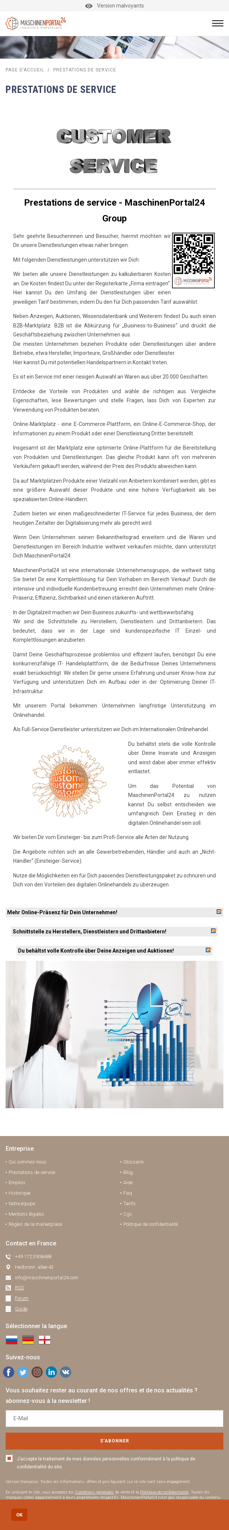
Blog (128, 1172)
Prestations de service (32, 1172)
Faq (127, 1193)
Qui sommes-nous (27, 1162)
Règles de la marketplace (35, 1224)
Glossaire (133, 1162)
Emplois (17, 1182)
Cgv (127, 1214)
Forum (21, 1298)
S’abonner (114, 1441)
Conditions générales (94, 1492)
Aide (128, 1182)
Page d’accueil (25, 70)
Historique (19, 1193)
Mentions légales (26, 1214)
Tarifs (129, 1203)
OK (19, 1515)
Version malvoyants (114, 6)
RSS (19, 1288)
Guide (21, 1309)
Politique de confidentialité (150, 1224)
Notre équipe (22, 1203)
